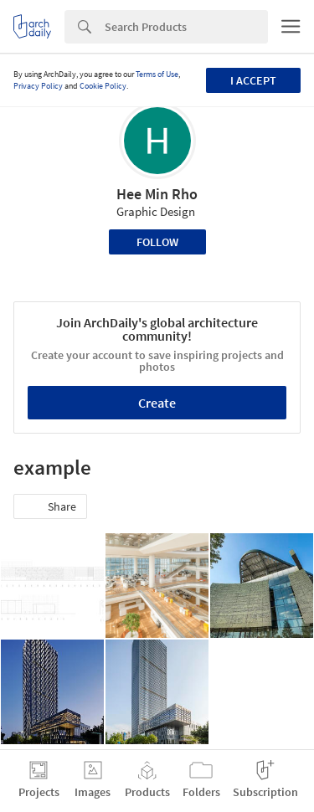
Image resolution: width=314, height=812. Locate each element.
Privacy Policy (38, 85)
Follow (157, 241)
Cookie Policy (103, 85)
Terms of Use (157, 74)
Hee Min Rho (157, 193)
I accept (253, 80)
